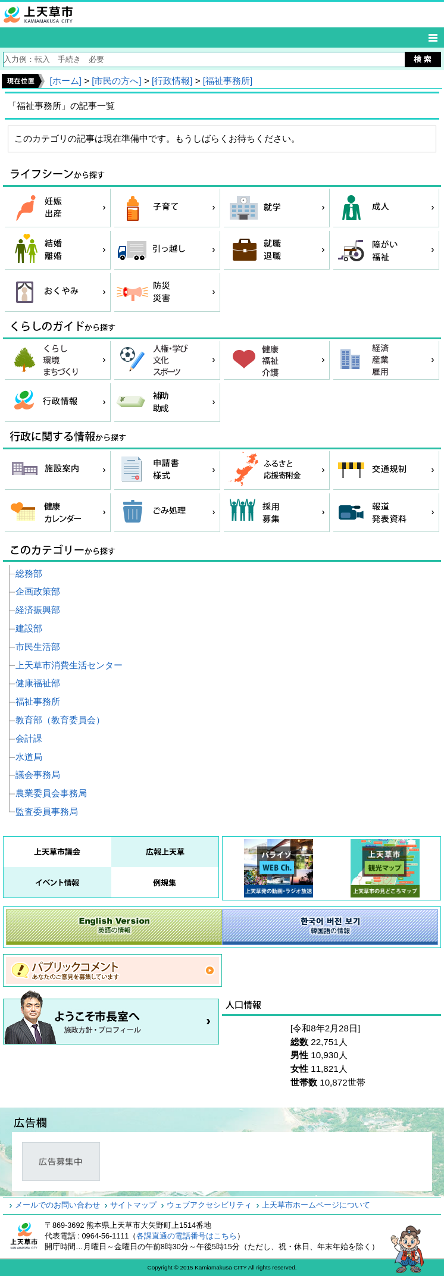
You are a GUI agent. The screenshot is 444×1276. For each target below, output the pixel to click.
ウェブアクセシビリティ (209, 1205)
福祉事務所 (37, 701)
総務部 (28, 573)
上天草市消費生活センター (69, 665)
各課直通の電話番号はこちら (186, 1236)
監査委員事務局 (46, 811)
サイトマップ (133, 1205)
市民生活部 (37, 647)
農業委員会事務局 (51, 793)
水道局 (28, 757)
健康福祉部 (37, 683)
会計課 (28, 738)
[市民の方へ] (116, 81)
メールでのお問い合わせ (57, 1205)
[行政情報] (172, 81)
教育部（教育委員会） (60, 720)
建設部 (28, 628)
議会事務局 (37, 775)
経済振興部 (37, 610)
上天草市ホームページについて (316, 1205)
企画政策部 (37, 591)
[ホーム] (65, 81)
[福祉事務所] (227, 81)
